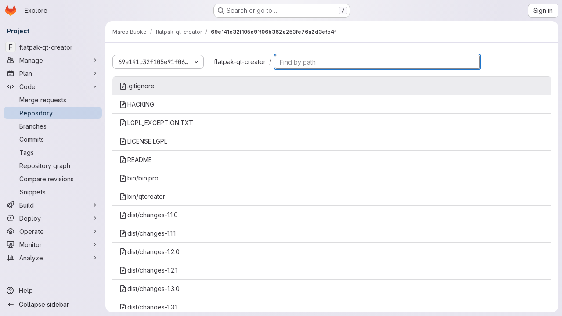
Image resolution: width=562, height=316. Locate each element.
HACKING (136, 104)
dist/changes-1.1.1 (147, 233)
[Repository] (53, 113)
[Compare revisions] (53, 178)
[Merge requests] (53, 99)
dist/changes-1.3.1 (148, 307)
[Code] (53, 86)
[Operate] (53, 231)
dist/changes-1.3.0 (149, 288)
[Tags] (53, 152)
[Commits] (53, 139)
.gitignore (137, 86)
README (135, 159)
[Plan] (53, 73)
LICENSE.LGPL (143, 141)
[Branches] (53, 126)
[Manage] (53, 60)
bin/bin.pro (139, 178)
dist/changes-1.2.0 (149, 251)
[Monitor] (53, 244)
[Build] (53, 205)
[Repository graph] (53, 165)
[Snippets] (53, 192)
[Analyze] (53, 257)
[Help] (53, 290)
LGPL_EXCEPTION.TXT (156, 122)
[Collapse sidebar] (53, 304)
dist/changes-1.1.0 (148, 215)
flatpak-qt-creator (240, 61)
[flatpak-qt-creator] (53, 47)
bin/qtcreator (142, 196)
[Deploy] (53, 218)
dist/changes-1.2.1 (148, 270)
